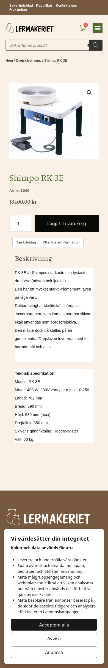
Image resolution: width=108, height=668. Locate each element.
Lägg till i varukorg (66, 223)
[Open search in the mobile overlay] (54, 45)
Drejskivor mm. (28, 60)
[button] (98, 28)
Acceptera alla (54, 625)
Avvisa (54, 638)
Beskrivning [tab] (26, 242)
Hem (9, 60)
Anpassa (54, 652)
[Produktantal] (20, 223)
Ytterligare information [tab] (61, 242)
